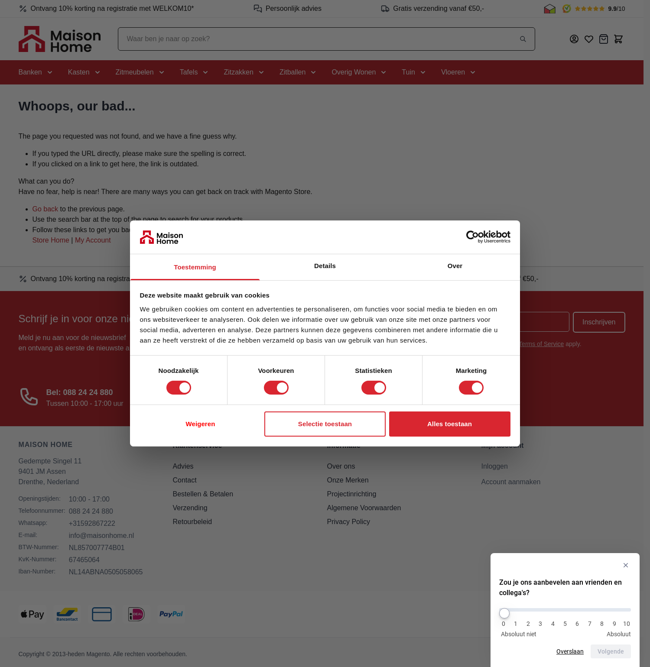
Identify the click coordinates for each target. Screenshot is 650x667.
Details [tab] (325, 265)
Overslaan (570, 651)
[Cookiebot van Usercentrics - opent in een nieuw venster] (472, 236)
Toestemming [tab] (195, 267)
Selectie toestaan (325, 423)
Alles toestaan (449, 423)
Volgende (611, 651)
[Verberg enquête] (626, 565)
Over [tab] (455, 265)
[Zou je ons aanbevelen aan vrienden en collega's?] (565, 610)
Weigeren (200, 423)
